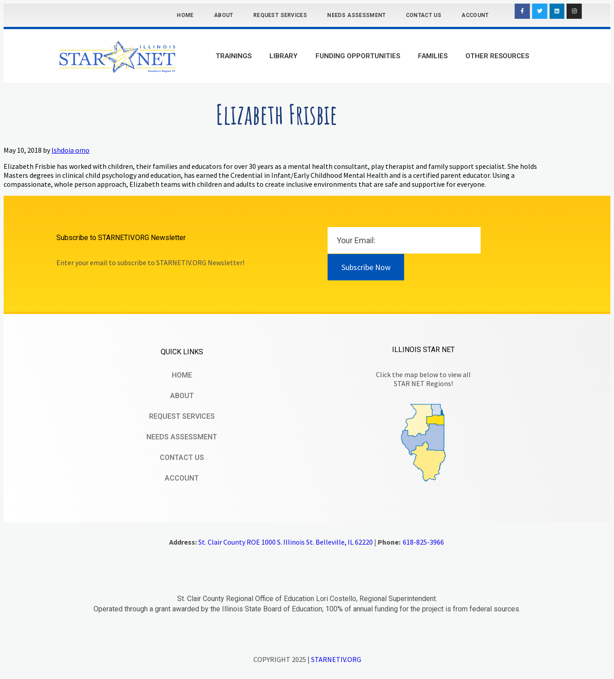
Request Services (280, 15)
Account (474, 15)
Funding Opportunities (358, 56)
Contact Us (423, 15)
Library (283, 56)
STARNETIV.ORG (336, 659)
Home (185, 15)
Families (433, 56)
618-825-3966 (423, 541)
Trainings (234, 56)
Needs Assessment (356, 15)
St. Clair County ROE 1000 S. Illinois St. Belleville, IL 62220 (285, 541)
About (223, 15)
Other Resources (497, 56)
